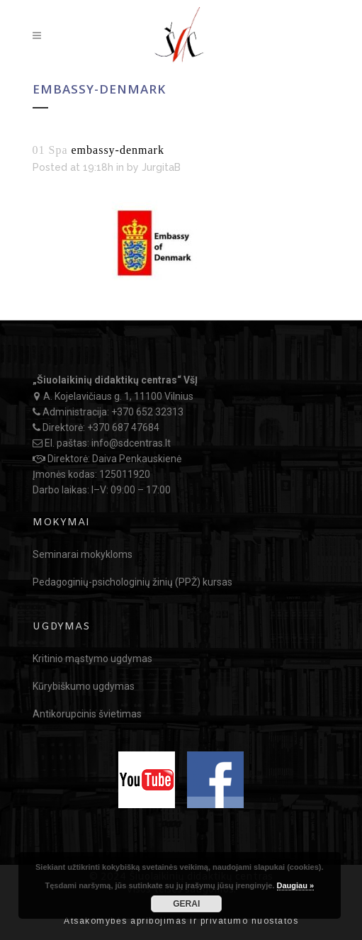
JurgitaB (161, 167)
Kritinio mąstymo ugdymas (92, 658)
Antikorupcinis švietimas (87, 714)
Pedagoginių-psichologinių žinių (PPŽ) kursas (132, 582)
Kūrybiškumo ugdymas (84, 686)
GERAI (186, 904)
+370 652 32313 (147, 412)
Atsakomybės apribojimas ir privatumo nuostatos (181, 921)
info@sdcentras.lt (131, 443)
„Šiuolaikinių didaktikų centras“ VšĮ (115, 380)
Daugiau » (296, 885)
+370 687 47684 (123, 427)
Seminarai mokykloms (82, 554)
